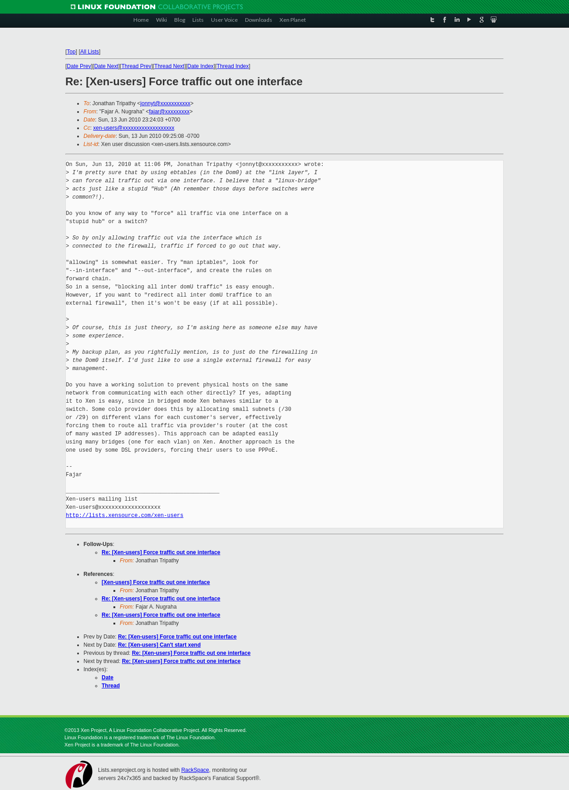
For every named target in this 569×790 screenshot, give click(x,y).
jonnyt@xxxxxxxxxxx (165, 103)
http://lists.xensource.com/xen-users (124, 515)
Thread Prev (136, 66)
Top (71, 52)
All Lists (89, 52)
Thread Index (233, 66)
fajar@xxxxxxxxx (169, 111)
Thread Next (169, 66)
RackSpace (195, 770)
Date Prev (79, 66)
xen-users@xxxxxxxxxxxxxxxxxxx (133, 128)
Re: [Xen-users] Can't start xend (159, 645)
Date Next (106, 66)
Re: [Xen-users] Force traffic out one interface (161, 552)
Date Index (200, 66)
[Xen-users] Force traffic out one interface (156, 582)
